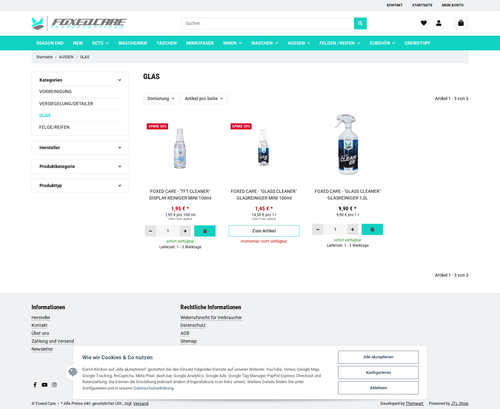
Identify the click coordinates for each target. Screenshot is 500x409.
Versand (140, 403)
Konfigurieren (380, 372)
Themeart (415, 403)
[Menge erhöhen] (185, 231)
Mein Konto (453, 5)
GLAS (45, 115)
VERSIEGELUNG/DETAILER (66, 103)
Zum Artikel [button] (264, 230)
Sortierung (158, 98)
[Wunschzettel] (423, 23)
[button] (438, 23)
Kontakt (395, 5)
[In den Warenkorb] (205, 231)
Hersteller (41, 317)
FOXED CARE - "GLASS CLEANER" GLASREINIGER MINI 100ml (264, 195)
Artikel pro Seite (201, 98)
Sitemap (188, 341)
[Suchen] (267, 23)
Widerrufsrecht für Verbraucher (211, 317)
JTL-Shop (459, 403)
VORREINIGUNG (55, 91)
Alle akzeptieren (380, 356)
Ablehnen (380, 387)
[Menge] (168, 231)
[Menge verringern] (150, 231)
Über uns (40, 333)
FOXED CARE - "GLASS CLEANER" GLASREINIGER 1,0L (348, 195)
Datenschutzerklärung (127, 387)
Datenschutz (193, 325)
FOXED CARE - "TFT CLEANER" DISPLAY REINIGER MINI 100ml (180, 195)
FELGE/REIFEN (54, 127)
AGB (184, 333)
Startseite (422, 5)
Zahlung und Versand (53, 341)
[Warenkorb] (460, 23)
